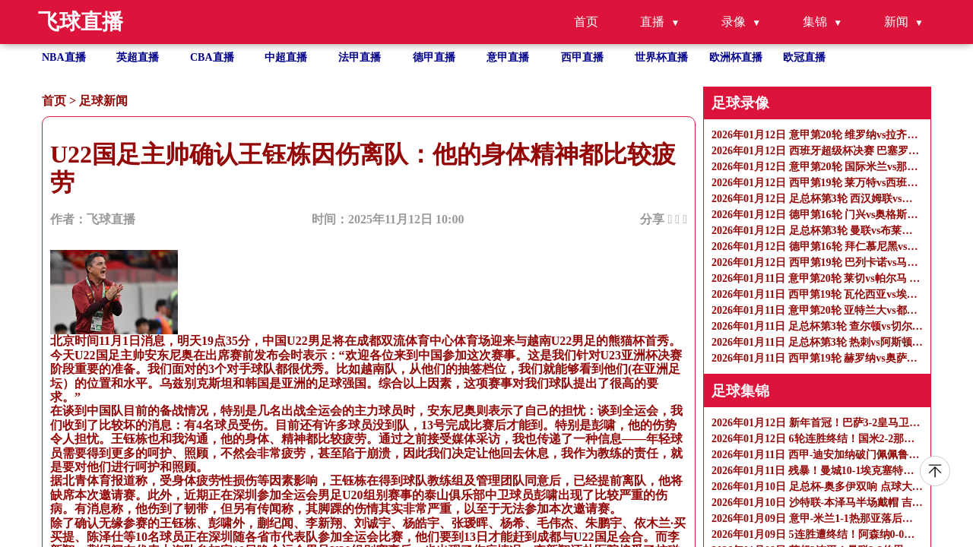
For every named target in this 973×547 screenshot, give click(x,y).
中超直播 (286, 57)
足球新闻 (103, 100)
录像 (733, 21)
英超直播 (137, 57)
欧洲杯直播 (735, 57)
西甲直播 (582, 57)
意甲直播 (507, 57)
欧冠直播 (804, 57)
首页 (586, 21)
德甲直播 (434, 57)
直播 (652, 21)
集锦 (815, 21)
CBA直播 (212, 57)
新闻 (896, 21)
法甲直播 (359, 57)
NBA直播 (64, 57)
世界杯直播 (661, 57)
